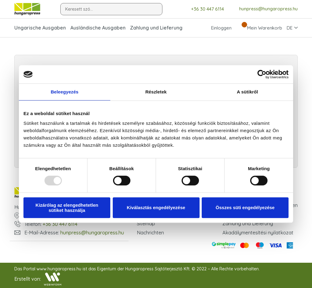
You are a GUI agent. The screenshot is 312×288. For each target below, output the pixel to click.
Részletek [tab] (156, 91)
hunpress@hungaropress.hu (264, 9)
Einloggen (216, 27)
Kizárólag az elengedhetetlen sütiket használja (67, 207)
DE (289, 28)
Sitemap (146, 223)
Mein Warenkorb (259, 27)
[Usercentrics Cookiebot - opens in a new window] (262, 74)
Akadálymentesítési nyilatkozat (257, 233)
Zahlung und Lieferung (156, 28)
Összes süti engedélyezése (245, 207)
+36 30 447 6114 (203, 9)
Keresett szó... (79, 9)
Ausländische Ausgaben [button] (98, 28)
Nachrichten (150, 233)
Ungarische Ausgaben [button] (40, 28)
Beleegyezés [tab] (64, 91)
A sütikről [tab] (247, 91)
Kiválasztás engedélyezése (156, 207)
